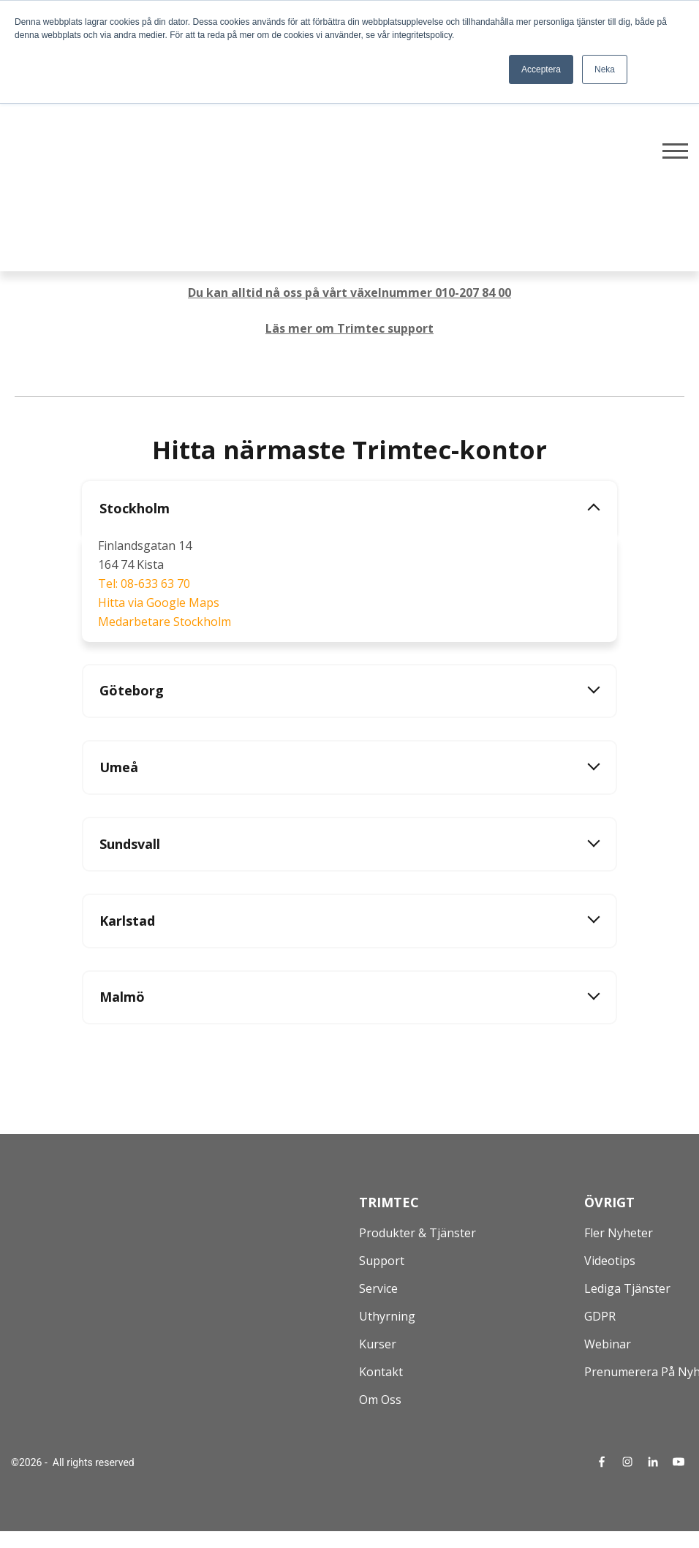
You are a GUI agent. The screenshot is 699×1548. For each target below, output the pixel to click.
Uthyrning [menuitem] (387, 1318)
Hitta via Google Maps (158, 602)
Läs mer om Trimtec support (349, 328)
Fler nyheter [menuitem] (618, 1234)
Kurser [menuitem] (377, 1345)
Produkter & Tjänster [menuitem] (417, 1234)
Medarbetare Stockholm (164, 621)
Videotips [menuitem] (609, 1262)
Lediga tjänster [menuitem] (627, 1290)
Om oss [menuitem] (380, 1401)
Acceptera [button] (541, 69)
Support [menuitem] (381, 1262)
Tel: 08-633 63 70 (144, 583)
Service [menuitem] (378, 1290)
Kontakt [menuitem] (381, 1373)
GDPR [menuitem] (600, 1318)
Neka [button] (604, 69)
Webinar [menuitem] (607, 1345)
